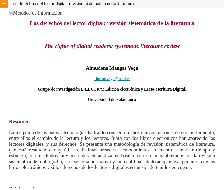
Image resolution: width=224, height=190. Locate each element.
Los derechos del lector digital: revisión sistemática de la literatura (72, 4)
